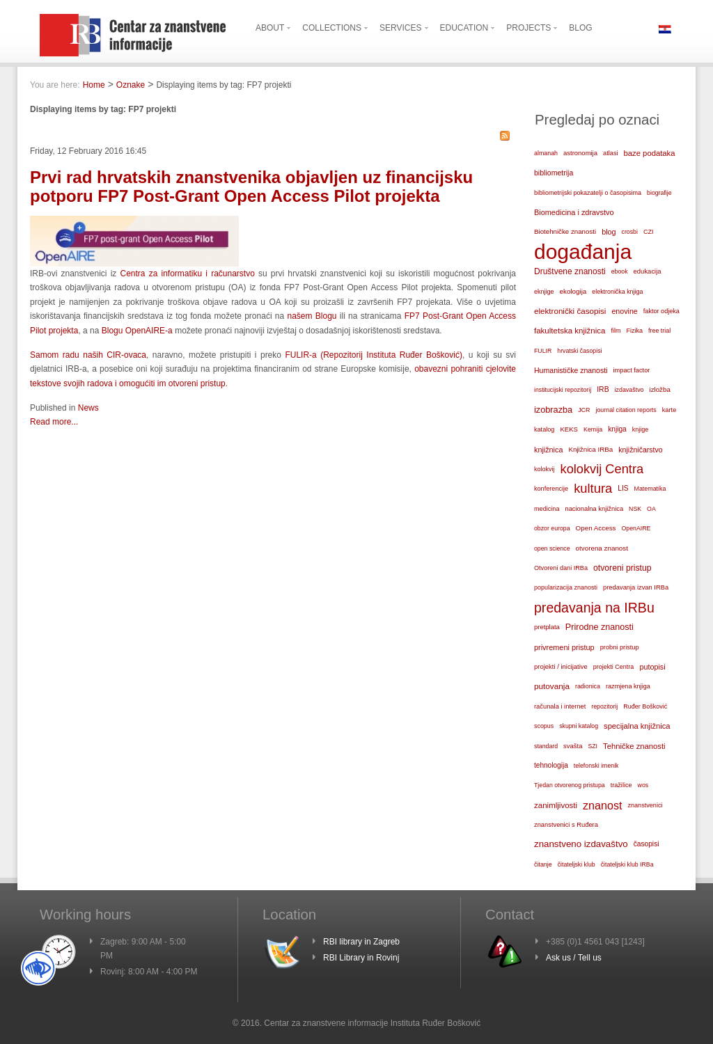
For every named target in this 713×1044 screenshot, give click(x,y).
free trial (659, 330)
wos (643, 785)
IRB (603, 389)
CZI (648, 231)
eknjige (544, 291)
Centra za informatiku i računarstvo (187, 273)
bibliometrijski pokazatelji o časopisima (587, 192)
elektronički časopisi (570, 310)
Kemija (592, 429)
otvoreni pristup (622, 568)
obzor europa (552, 528)
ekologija (573, 291)
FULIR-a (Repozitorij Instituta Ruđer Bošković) (373, 355)
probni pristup (619, 647)
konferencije (551, 488)
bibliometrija (553, 172)
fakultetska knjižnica (569, 330)
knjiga (617, 429)
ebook (619, 271)
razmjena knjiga (628, 686)
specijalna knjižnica (637, 726)
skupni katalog (578, 725)
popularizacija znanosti (565, 587)
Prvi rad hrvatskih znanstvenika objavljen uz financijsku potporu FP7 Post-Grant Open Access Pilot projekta (251, 186)
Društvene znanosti (570, 271)
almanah (546, 153)
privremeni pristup (564, 647)
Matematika (650, 488)
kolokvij (544, 469)
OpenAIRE (636, 528)
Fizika (635, 330)
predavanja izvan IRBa (635, 587)
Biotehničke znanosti (565, 231)
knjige (640, 429)
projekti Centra (613, 666)
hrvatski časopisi (579, 350)
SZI (592, 746)
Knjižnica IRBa (590, 449)
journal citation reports (625, 409)
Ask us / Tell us (574, 958)
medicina (546, 508)
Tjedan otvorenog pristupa (569, 785)
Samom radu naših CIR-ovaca (88, 355)
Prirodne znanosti (599, 627)
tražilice (621, 785)
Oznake (130, 85)
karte (669, 409)
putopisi (652, 667)
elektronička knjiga (617, 291)
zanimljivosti (555, 805)
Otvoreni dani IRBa (561, 567)
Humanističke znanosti (571, 370)
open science (552, 548)
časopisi (646, 844)
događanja (583, 252)
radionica (587, 686)
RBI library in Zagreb (361, 942)
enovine (624, 311)
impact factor (631, 370)
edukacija (647, 271)
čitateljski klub (576, 864)
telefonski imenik (596, 765)
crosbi (630, 231)
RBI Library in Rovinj (361, 958)
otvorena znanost (602, 548)
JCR (584, 409)
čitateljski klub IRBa (627, 864)
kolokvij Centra (602, 468)
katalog (544, 429)
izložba (660, 389)
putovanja (552, 685)
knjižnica (548, 449)
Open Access (596, 528)
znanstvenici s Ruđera (566, 824)
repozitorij (604, 706)
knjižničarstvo (640, 449)
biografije (659, 192)
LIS (623, 488)
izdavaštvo (629, 389)
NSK (635, 508)
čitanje (543, 864)
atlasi (610, 153)
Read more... (54, 422)
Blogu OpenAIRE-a (137, 330)
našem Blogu (312, 316)
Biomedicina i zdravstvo (574, 212)
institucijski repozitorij (562, 389)
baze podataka (649, 153)
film (615, 330)
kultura (593, 488)
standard (546, 746)
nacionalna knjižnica (594, 508)
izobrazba (553, 409)
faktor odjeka (661, 311)
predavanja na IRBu (594, 607)
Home (94, 85)
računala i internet (560, 706)
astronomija (580, 153)
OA (651, 508)
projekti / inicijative (561, 666)
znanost (602, 805)
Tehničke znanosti (634, 746)
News (88, 408)
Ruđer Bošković (645, 706)
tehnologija (551, 765)
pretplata (547, 627)
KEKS (569, 429)
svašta (572, 746)
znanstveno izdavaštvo (581, 844)
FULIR (542, 350)
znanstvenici (644, 805)
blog (609, 232)
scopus (544, 725)
